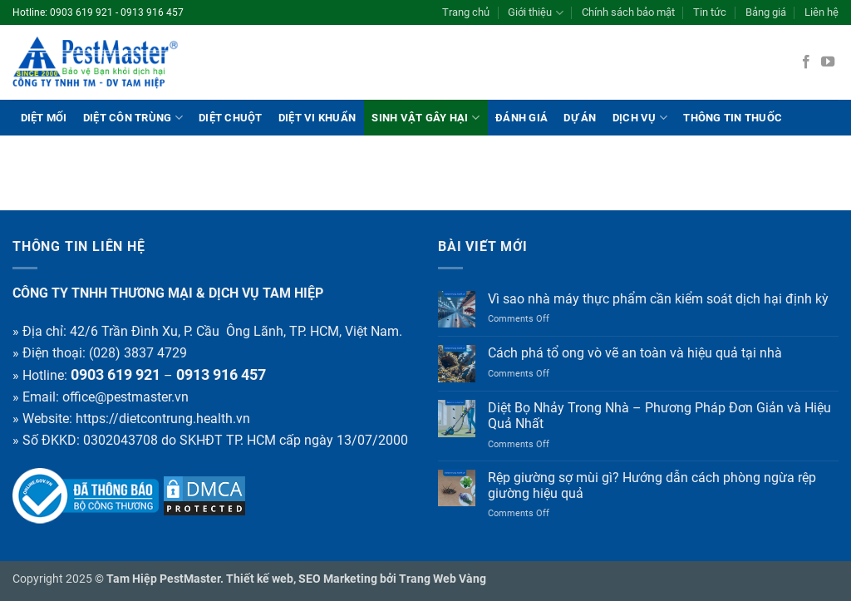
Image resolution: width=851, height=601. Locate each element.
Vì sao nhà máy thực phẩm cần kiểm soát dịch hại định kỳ (658, 299)
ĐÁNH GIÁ (521, 117)
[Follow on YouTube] (827, 62)
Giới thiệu (535, 13)
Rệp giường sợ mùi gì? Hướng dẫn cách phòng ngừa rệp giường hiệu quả (652, 485)
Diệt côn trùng (133, 118)
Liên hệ (821, 12)
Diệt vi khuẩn (317, 117)
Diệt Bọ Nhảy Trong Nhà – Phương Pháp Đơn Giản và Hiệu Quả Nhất (659, 415)
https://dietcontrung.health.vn (163, 418)
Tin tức (709, 12)
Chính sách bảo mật (628, 12)
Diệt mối (44, 117)
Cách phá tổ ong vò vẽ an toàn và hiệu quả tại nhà (635, 353)
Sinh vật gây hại (425, 118)
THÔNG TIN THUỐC (732, 117)
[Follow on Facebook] (806, 62)
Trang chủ (465, 12)
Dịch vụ (639, 118)
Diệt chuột (231, 117)
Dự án (579, 117)
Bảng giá (765, 12)
